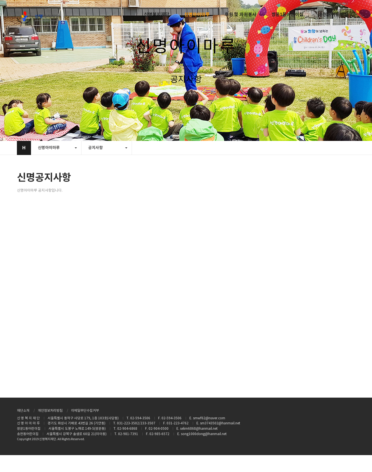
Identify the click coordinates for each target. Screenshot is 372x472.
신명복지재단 (156, 14)
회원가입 (342, 4)
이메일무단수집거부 (85, 411)
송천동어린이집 (333, 14)
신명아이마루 (197, 14)
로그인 (326, 4)
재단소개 (23, 411)
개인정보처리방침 (50, 411)
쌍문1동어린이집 (287, 14)
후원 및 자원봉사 (240, 14)
